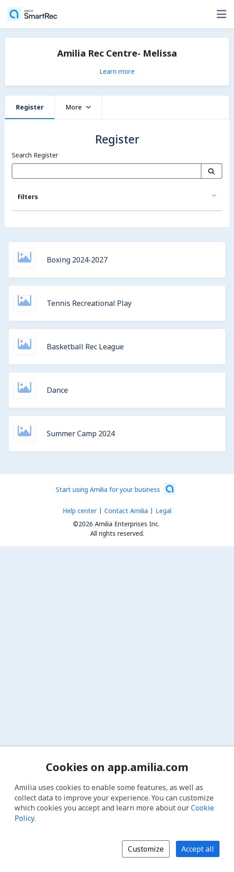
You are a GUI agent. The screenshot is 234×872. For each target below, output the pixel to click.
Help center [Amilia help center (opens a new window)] (80, 510)
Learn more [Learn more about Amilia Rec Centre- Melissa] (117, 71)
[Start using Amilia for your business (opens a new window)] (116, 489)
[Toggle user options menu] (221, 14)
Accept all (197, 849)
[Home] (32, 14)
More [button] (78, 107)
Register (30, 107)
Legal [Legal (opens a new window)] (163, 510)
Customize (146, 849)
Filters (28, 196)
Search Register (35, 155)
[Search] (211, 171)
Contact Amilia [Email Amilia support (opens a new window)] (126, 510)
